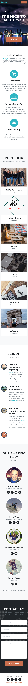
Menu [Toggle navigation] (24, 2)
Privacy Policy (10, 682)
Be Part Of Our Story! (4, 434)
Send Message (14, 663)
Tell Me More (14, 39)
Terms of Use (18, 682)
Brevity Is (4, 2)
